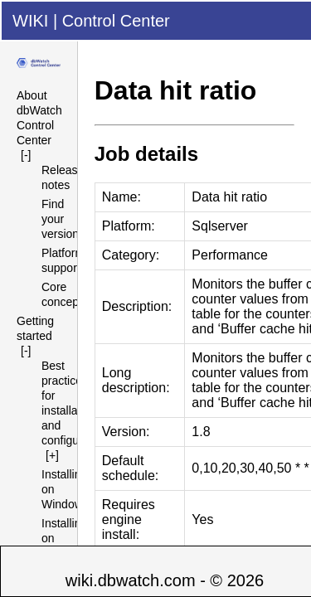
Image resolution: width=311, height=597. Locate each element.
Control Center (116, 21)
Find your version (60, 218)
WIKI (30, 21)
